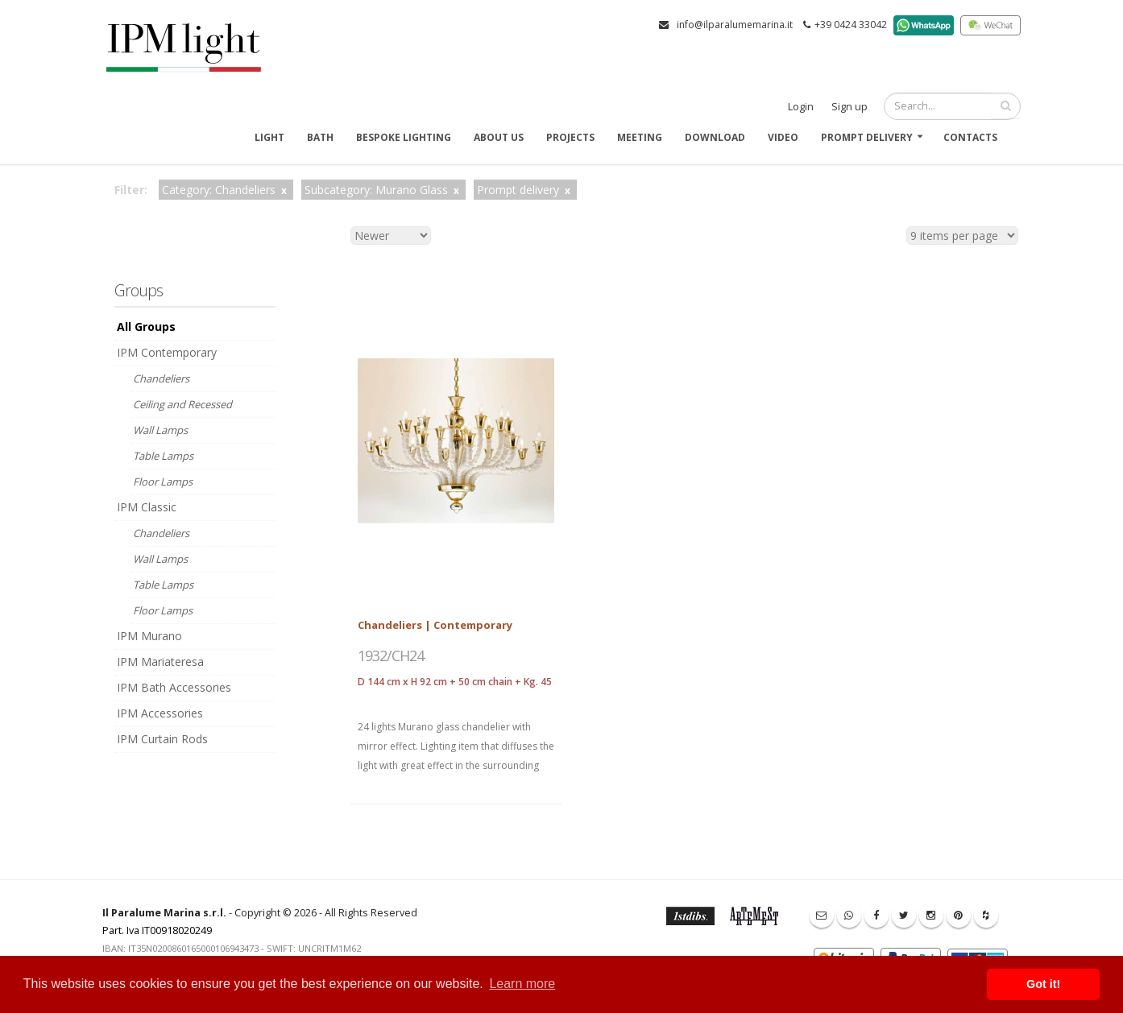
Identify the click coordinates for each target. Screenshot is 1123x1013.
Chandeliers (161, 378)
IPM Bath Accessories (174, 687)
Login (801, 107)
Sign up (849, 107)
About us (499, 137)
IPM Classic (146, 507)
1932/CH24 (391, 655)
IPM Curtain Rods (162, 738)
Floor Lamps (163, 481)
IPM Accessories (160, 713)
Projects (570, 137)
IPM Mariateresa (160, 661)
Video (783, 137)
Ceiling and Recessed (182, 404)
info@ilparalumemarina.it (735, 24)
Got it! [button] (1043, 984)
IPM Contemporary (167, 352)
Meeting (639, 137)
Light (269, 137)
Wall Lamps (160, 430)
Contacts (970, 137)
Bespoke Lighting (403, 137)
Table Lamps (163, 456)
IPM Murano (149, 635)
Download (715, 137)
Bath (320, 137)
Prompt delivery (867, 137)
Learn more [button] (522, 983)
